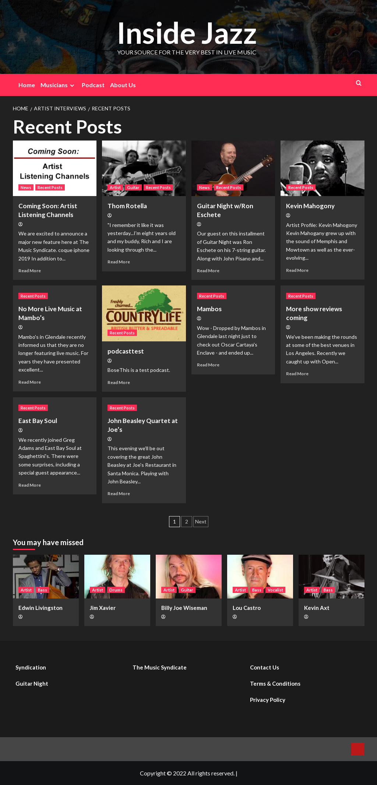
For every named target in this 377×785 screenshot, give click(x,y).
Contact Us (264, 667)
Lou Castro (247, 607)
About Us (123, 84)
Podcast (93, 84)
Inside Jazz (186, 31)
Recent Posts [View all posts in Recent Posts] (50, 187)
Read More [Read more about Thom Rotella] (119, 261)
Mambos (209, 309)
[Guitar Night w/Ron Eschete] (233, 168)
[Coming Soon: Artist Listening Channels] (55, 168)
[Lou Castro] (260, 576)
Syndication (30, 667)
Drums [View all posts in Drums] (116, 589)
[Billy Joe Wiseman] (189, 576)
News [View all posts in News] (26, 187)
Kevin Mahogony (310, 206)
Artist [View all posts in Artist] (115, 187)
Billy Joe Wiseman (184, 607)
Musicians (58, 85)
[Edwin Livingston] (46, 576)
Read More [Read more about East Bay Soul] (29, 485)
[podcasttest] (144, 313)
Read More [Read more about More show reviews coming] (297, 373)
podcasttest (126, 351)
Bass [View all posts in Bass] (42, 589)
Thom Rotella (127, 206)
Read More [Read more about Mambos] (208, 364)
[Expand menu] (72, 85)
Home (26, 84)
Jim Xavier (103, 607)
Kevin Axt (317, 607)
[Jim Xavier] (117, 576)
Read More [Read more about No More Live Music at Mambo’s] (29, 382)
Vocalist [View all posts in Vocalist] (275, 589)
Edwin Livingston (40, 607)
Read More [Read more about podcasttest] (119, 382)
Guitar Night (31, 683)
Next (201, 521)
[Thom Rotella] (144, 168)
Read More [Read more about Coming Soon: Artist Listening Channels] (29, 270)
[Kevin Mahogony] (322, 168)
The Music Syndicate (160, 667)
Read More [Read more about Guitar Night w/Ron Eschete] (208, 270)
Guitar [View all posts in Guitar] (133, 187)
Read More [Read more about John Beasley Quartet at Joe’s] (119, 493)
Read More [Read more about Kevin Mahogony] (297, 270)
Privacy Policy (267, 699)
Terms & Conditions (275, 683)
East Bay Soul (37, 421)
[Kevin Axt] (331, 576)
